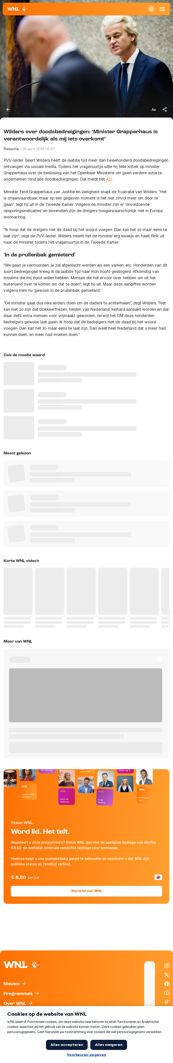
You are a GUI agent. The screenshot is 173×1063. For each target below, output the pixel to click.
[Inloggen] (151, 9)
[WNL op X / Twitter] (166, 974)
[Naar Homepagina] (18, 9)
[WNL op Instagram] (166, 965)
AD (109, 179)
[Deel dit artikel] (164, 109)
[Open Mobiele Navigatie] (162, 9)
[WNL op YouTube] (166, 992)
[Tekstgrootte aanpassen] (153, 109)
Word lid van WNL (86, 891)
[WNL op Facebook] (166, 983)
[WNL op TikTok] (166, 1001)
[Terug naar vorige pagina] (8, 109)
